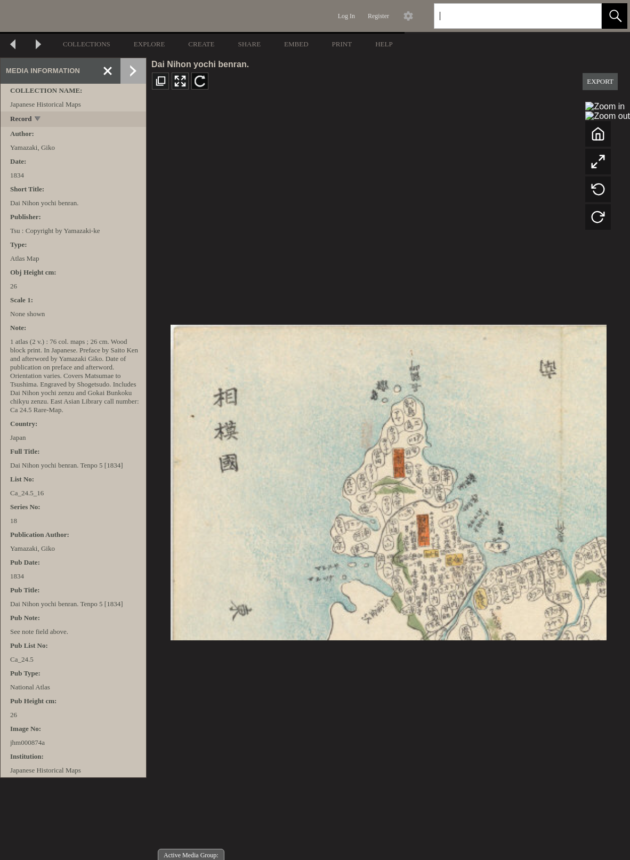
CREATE (201, 44)
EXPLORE (149, 44)
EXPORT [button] (600, 81)
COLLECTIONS (86, 44)
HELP (384, 44)
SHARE (249, 44)
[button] (614, 16)
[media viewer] (388, 479)
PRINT (342, 44)
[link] (585, 16)
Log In (346, 16)
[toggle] (38, 120)
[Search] (505, 16)
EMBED (296, 44)
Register (378, 16)
